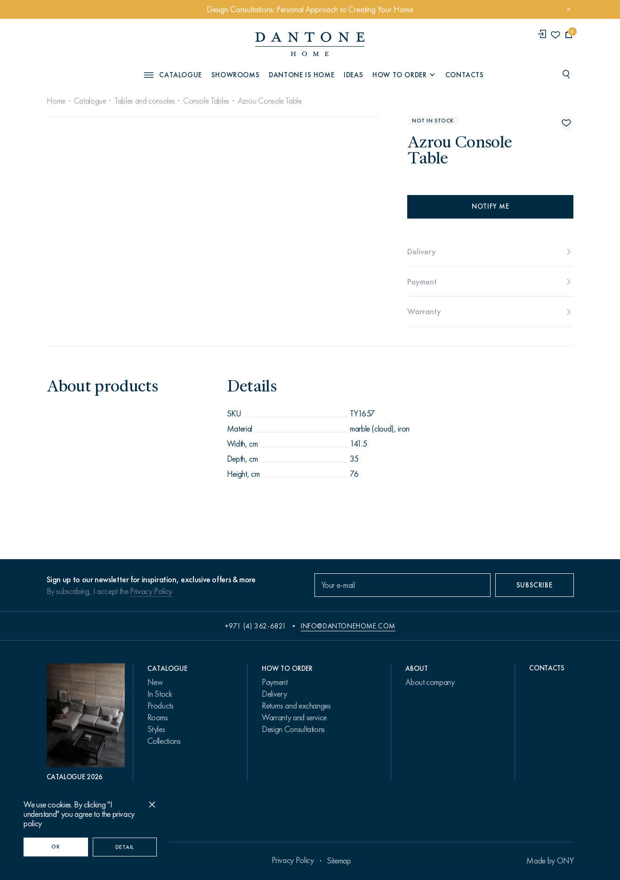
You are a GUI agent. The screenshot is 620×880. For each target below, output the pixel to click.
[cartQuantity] (569, 35)
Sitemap (339, 860)
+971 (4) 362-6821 (256, 626)
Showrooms (235, 75)
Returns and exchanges (296, 705)
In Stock (159, 694)
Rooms (157, 717)
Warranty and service (294, 717)
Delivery (274, 694)
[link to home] (309, 44)
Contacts (464, 75)
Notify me (490, 206)
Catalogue (90, 101)
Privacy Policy (151, 591)
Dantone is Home (301, 75)
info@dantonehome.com (348, 626)
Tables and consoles (144, 101)
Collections (164, 741)
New (155, 682)
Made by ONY (549, 860)
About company (429, 682)
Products (160, 705)
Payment (274, 682)
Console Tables (206, 101)
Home (56, 101)
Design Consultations (293, 729)
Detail (124, 847)
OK (55, 846)
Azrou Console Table (270, 101)
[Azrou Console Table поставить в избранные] (566, 123)
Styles (156, 729)
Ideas (353, 75)
